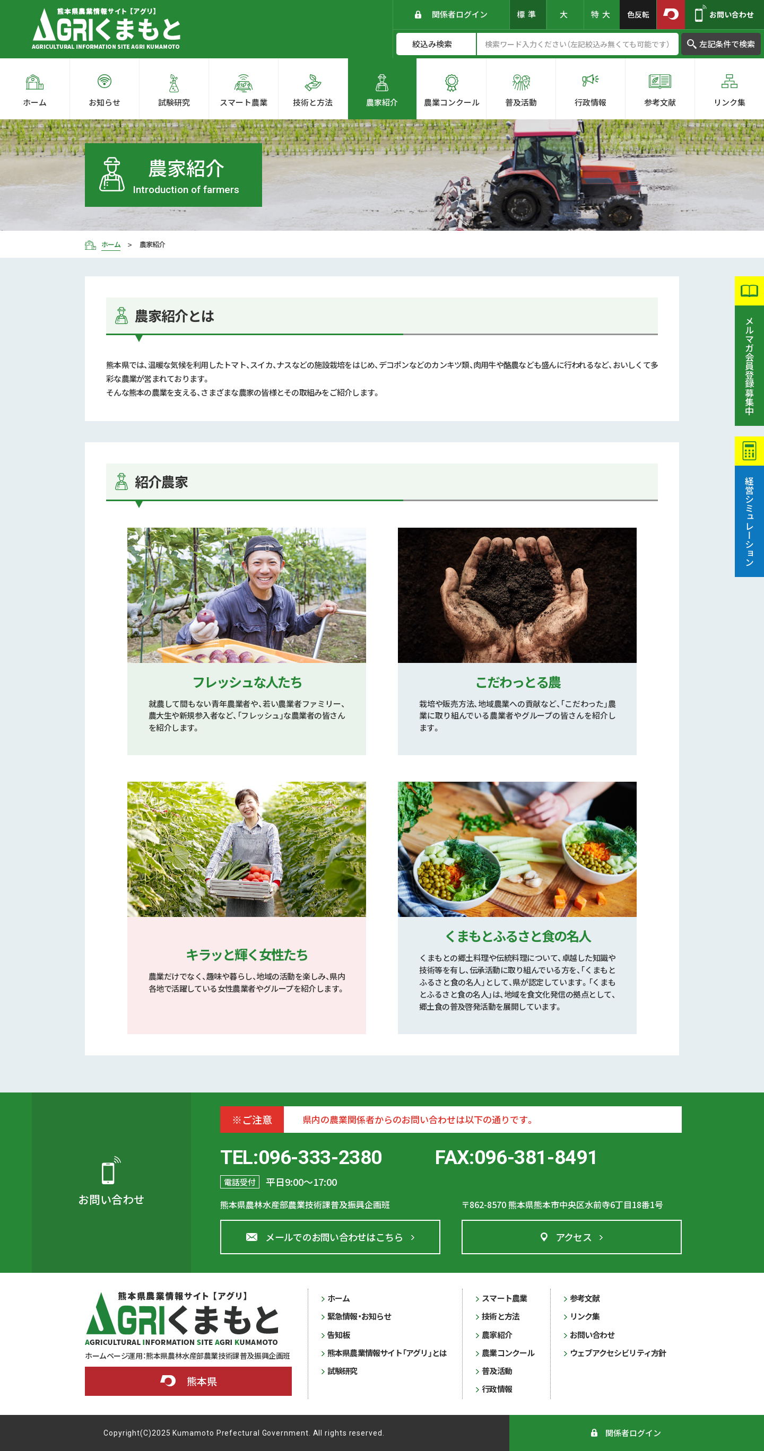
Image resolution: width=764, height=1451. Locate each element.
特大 (602, 14)
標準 (528, 14)
